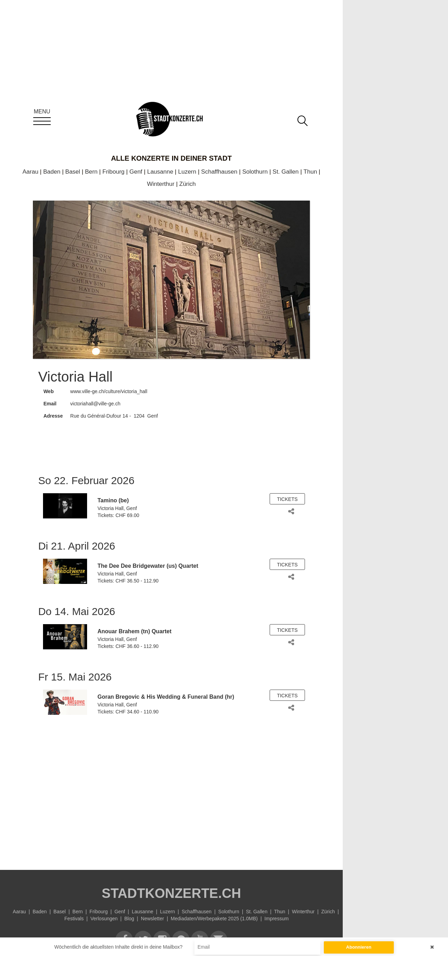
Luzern (187, 171)
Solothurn (255, 171)
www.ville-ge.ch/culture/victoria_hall (108, 391)
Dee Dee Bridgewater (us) (143, 566)
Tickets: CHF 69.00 (118, 515)
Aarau (30, 171)
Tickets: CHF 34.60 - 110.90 (128, 711)
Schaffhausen (219, 171)
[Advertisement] (171, 789)
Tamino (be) (113, 500)
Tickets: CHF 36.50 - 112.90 (128, 581)
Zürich (187, 184)
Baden (52, 171)
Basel (72, 171)
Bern (91, 171)
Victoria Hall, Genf (117, 508)
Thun (310, 171)
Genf (135, 171)
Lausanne (160, 171)
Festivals (74, 918)
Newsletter (152, 918)
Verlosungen (104, 918)
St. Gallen (285, 171)
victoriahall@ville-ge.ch (95, 403)
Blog (129, 918)
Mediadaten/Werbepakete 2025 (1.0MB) (214, 918)
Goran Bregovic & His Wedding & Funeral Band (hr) (166, 697)
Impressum (276, 918)
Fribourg (113, 171)
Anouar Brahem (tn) (124, 631)
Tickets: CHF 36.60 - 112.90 (128, 646)
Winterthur (160, 184)
